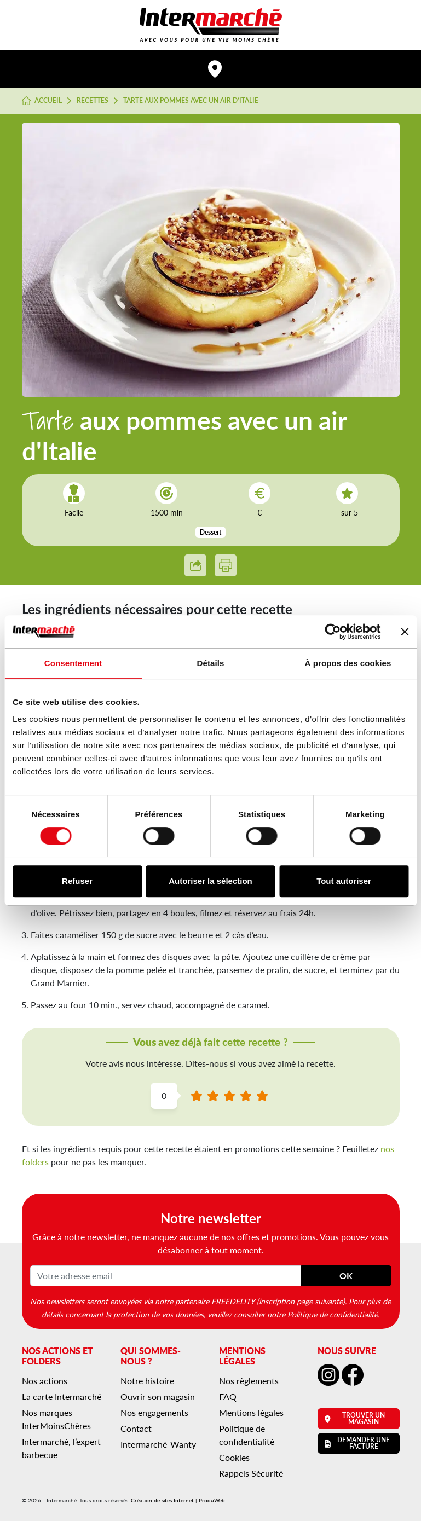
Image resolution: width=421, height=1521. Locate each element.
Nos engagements (154, 1412)
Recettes (92, 100)
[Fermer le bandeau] (404, 631)
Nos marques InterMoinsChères (56, 1419)
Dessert (210, 532)
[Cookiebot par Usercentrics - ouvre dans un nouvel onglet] (332, 631)
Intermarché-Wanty (158, 1444)
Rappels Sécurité (251, 1473)
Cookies (234, 1457)
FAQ (228, 1396)
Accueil (42, 100)
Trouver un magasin (355, 1418)
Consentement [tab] (73, 663)
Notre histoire (147, 1380)
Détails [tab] (210, 663)
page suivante (320, 1301)
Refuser (77, 881)
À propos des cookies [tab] (348, 663)
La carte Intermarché (61, 1396)
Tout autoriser (343, 881)
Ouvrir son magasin (157, 1396)
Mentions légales (251, 1412)
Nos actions (44, 1380)
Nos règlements (249, 1380)
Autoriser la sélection (210, 881)
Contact (136, 1428)
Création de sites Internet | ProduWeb (178, 1500)
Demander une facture (357, 1443)
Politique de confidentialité (332, 1314)
